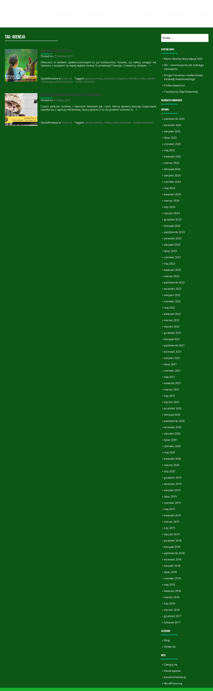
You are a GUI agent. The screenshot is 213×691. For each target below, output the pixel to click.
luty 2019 (169, 531)
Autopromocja (98, 15)
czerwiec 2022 (172, 304)
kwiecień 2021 (172, 386)
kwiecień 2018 (172, 594)
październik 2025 (174, 122)
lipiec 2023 (170, 254)
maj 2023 (169, 267)
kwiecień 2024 (172, 197)
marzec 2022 (171, 323)
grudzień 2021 (172, 336)
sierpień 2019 (172, 493)
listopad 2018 (172, 550)
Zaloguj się (170, 668)
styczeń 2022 (172, 330)
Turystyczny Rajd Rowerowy (181, 95)
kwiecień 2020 (172, 462)
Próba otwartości (174, 88)
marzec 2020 (171, 468)
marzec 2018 (171, 600)
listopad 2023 (172, 229)
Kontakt (203, 15)
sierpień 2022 (172, 298)
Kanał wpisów (172, 674)
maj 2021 (169, 380)
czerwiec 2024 (172, 185)
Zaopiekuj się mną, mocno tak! (56, 54)
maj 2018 (169, 588)
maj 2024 (169, 191)
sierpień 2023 (172, 248)
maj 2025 (169, 153)
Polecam (176, 15)
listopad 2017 (172, 625)
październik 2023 (174, 235)
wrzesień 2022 (172, 292)
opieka (150, 81)
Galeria (150, 15)
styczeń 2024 (172, 216)
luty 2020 (169, 474)
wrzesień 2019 (172, 487)
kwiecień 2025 (172, 160)
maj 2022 (169, 311)
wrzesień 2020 (172, 430)
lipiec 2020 (170, 443)
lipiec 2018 (170, 575)
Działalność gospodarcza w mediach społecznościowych (70, 98)
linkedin (132, 81)
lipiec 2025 (170, 141)
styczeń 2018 (172, 613)
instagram (121, 81)
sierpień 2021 (172, 361)
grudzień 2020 (172, 411)
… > (149, 69)
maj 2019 (169, 512)
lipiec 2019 (170, 500)
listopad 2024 (172, 172)
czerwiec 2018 (172, 581)
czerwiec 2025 (172, 147)
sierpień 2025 (172, 134)
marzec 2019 (171, 525)
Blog (127, 15)
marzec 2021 (171, 392)
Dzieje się (64, 15)
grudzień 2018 (172, 544)
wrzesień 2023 (172, 241)
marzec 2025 (171, 166)
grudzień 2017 (172, 619)
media (141, 81)
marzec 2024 (171, 204)
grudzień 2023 (172, 223)
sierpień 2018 (172, 569)
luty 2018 (169, 607)
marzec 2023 (171, 279)
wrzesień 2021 (172, 355)
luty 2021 (169, 399)
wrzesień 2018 (172, 562)
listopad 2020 (172, 418)
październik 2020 (174, 424)
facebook (109, 81)
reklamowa (46, 85)
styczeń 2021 (172, 405)
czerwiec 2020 (172, 449)
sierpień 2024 (172, 178)
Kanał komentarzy (175, 680)
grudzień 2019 (172, 481)
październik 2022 (174, 285)
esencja (98, 81)
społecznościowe (63, 85)
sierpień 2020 (172, 437)
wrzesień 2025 (172, 128)
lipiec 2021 (170, 367)
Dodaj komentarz (85, 85)
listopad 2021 (172, 342)
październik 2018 (174, 556)
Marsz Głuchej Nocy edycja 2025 (183, 62)
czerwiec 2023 (172, 260)
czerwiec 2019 (172, 506)
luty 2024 (169, 210)
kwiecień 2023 (172, 273)
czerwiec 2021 (172, 374)
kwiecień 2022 (172, 317)
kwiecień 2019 (172, 518)
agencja (88, 81)
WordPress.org (173, 686)
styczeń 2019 (172, 537)
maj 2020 (169, 455)
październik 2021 (174, 348)
